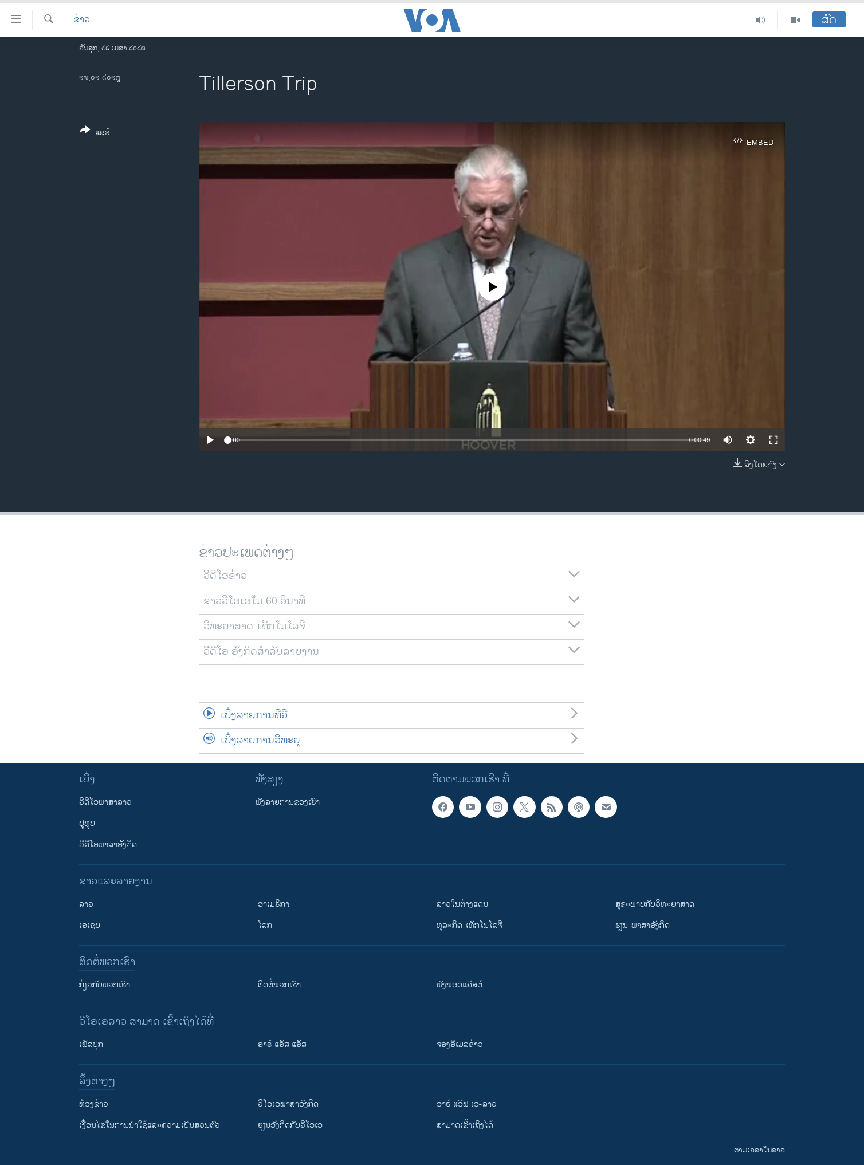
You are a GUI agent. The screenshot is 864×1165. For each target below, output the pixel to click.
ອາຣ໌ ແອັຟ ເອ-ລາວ (467, 1104)
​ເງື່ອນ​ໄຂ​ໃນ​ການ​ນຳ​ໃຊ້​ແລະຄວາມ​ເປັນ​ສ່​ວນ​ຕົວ (149, 1125)
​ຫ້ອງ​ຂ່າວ (93, 1104)
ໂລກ (265, 925)
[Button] (95, 133)
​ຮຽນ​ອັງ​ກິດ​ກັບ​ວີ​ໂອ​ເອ (290, 1125)
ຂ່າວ (82, 20)
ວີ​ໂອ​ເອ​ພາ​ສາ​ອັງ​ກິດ (288, 1104)
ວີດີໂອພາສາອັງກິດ (108, 845)
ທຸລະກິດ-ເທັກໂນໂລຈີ (469, 925)
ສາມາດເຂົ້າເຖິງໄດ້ (465, 1125)
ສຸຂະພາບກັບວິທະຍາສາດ (654, 904)
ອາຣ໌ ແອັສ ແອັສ (282, 1044)
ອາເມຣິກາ (273, 904)
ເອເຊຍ (89, 925)
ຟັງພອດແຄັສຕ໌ (459, 985)
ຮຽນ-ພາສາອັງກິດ (642, 925)
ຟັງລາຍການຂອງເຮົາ (288, 802)
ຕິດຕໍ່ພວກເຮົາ (279, 985)
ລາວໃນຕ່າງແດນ (462, 904)
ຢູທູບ (87, 823)
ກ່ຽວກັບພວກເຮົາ (104, 985)
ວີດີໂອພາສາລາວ (105, 802)
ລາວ (86, 904)
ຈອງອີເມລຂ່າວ (460, 1044)
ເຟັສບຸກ (91, 1044)
